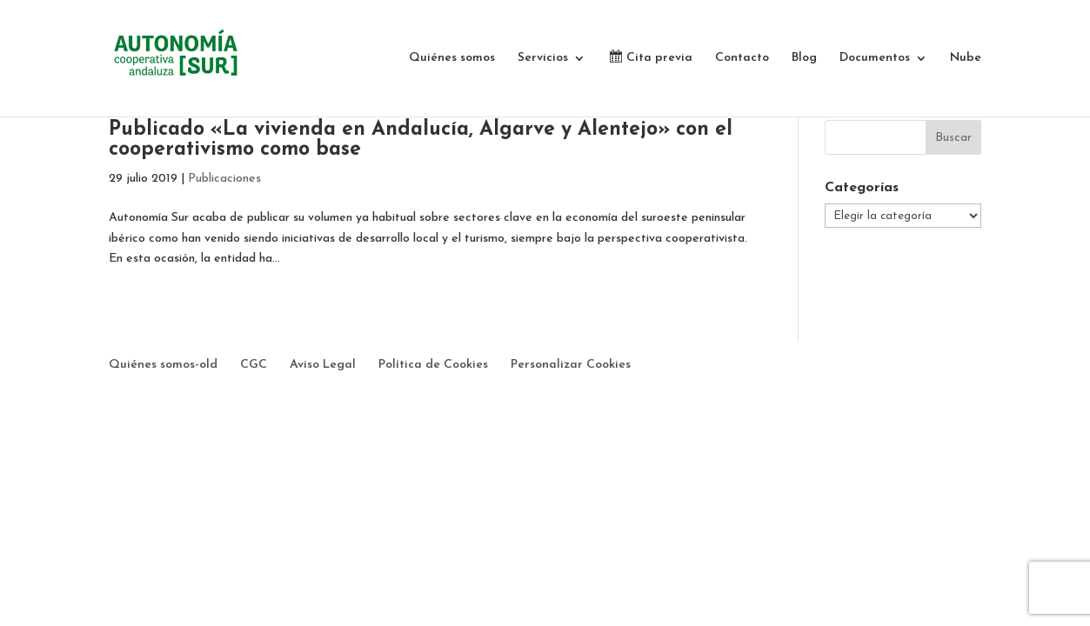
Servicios (543, 58)
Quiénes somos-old (163, 364)
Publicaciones (224, 178)
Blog (804, 58)
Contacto (742, 58)
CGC (253, 364)
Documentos (874, 58)
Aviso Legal (323, 364)
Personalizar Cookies (571, 364)
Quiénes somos (452, 58)
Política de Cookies (433, 364)
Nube (965, 58)
